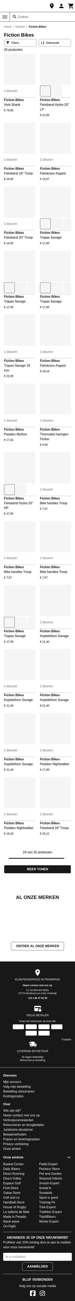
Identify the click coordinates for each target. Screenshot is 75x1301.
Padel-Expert (48, 1204)
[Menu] (5, 17)
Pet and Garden (50, 1213)
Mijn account (12, 1121)
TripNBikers (47, 1256)
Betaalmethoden (15, 1174)
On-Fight (9, 1266)
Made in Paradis (14, 1256)
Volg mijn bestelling (17, 1126)
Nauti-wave (11, 1261)
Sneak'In (45, 1228)
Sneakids (45, 1232)
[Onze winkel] (52, 6)
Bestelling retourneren (19, 1131)
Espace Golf (12, 1223)
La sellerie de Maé (16, 1251)
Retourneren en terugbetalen (23, 1164)
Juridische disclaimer (18, 1169)
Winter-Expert (49, 1261)
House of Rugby (14, 1247)
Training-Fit (47, 1242)
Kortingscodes (13, 1136)
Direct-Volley (12, 1218)
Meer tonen (37, 869)
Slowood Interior (50, 1218)
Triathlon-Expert (50, 1251)
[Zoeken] (14, 16)
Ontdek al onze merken (37, 986)
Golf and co (11, 1237)
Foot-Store (10, 1228)
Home (7, 26)
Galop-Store (11, 1232)
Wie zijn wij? (12, 1150)
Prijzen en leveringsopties (21, 1179)
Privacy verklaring (15, 1183)
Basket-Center (13, 1204)
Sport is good (48, 1237)
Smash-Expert (49, 1223)
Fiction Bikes (14, 100)
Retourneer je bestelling (32, 1100)
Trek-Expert (47, 1247)
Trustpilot (66, 1079)
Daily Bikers (11, 1208)
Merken (20, 26)
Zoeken (23, 17)
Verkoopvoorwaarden (18, 1160)
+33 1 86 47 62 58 (37, 1038)
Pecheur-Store (49, 1208)
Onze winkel (12, 1188)
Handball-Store (14, 1242)
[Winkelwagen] (71, 6)
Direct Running (13, 1213)
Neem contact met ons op (37, 1025)
